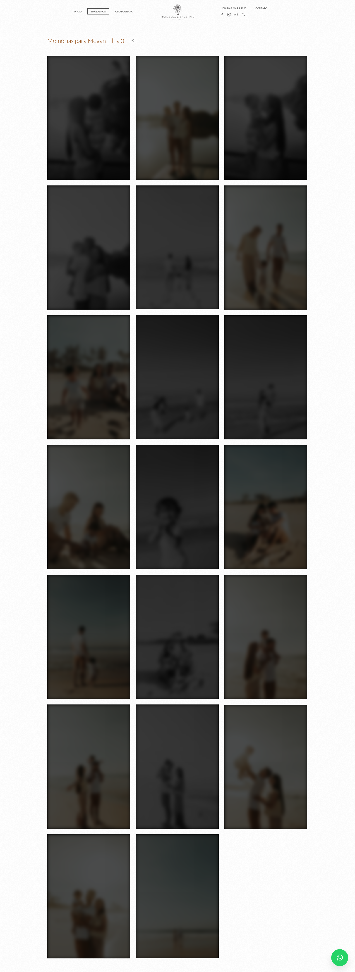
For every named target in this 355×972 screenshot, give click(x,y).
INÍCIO (78, 11)
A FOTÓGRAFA (124, 11)
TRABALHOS (98, 11)
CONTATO (261, 8)
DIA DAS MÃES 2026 (234, 8)
